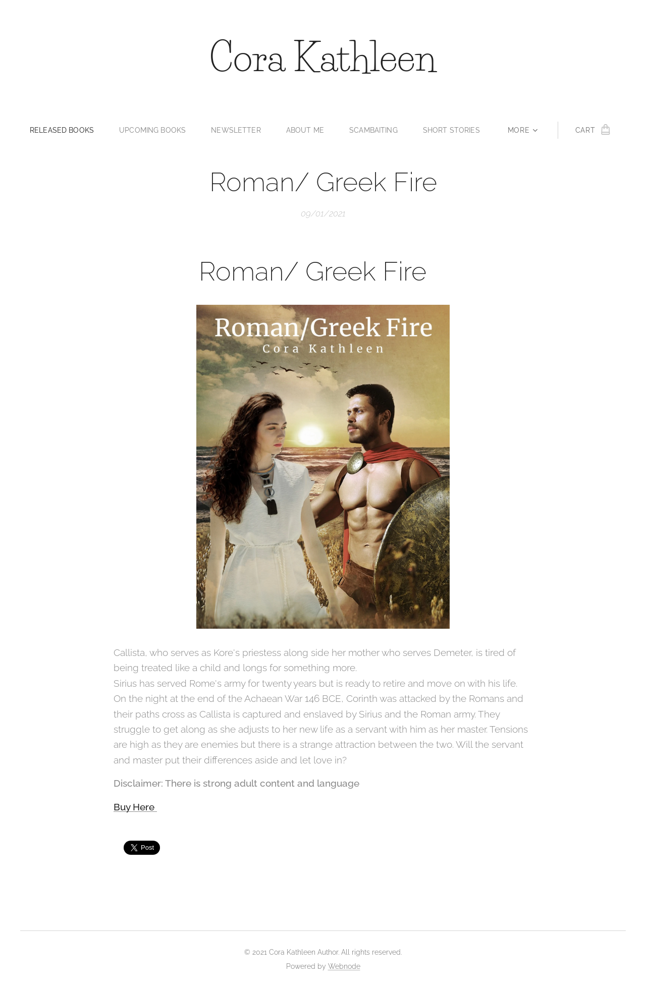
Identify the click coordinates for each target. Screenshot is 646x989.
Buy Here (135, 806)
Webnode (344, 966)
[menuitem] (60, 130)
